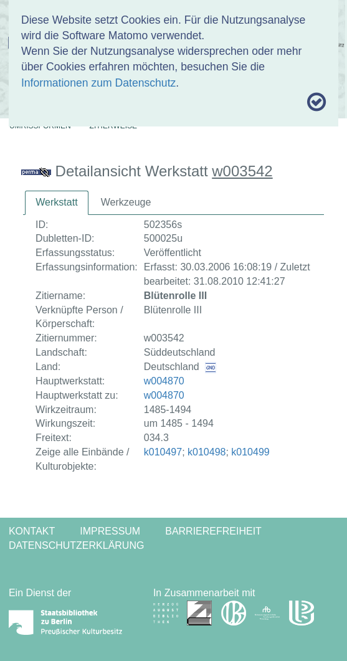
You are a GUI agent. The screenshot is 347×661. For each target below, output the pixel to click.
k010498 (207, 452)
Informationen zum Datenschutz (98, 83)
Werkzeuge (126, 202)
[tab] (56, 203)
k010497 (163, 452)
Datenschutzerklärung (77, 545)
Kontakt (32, 531)
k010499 (250, 452)
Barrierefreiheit (213, 531)
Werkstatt (56, 202)
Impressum (110, 531)
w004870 (164, 381)
